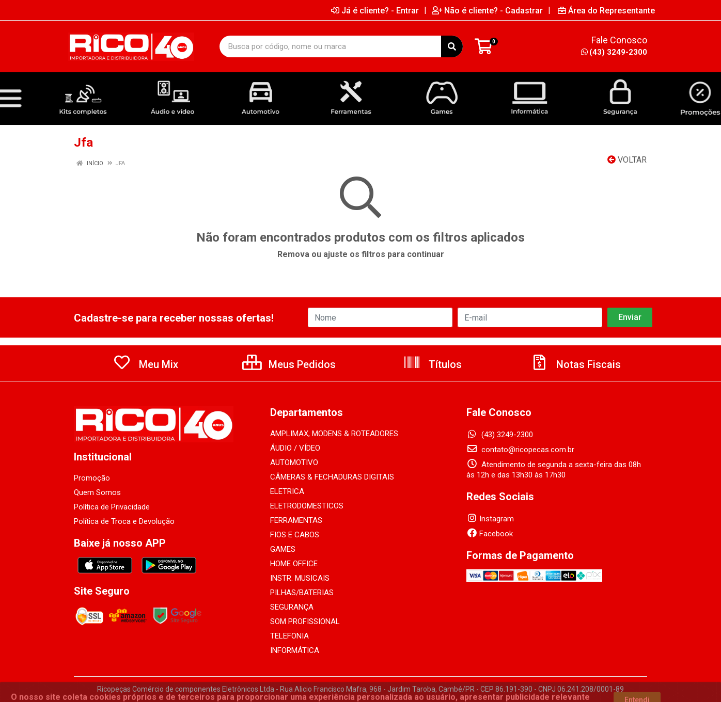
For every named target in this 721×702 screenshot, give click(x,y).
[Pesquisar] (452, 46)
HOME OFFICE (294, 563)
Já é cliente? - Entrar (375, 10)
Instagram (490, 518)
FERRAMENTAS (296, 520)
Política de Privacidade (112, 507)
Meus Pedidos (289, 364)
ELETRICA (287, 491)
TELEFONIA (289, 636)
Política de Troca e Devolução (124, 521)
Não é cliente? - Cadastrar (487, 10)
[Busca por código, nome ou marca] (331, 46)
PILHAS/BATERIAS (302, 592)
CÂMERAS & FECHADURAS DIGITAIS (332, 477)
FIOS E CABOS (294, 534)
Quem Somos (97, 492)
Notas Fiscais (575, 364)
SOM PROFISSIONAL (305, 621)
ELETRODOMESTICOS (306, 505)
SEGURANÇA (292, 607)
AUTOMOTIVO (294, 462)
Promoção (92, 478)
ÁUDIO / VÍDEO (295, 448)
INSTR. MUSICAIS (300, 578)
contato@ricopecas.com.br (520, 449)
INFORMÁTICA (294, 650)
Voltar (627, 160)
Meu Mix (145, 364)
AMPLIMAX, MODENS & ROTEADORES (334, 433)
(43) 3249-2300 (614, 52)
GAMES (282, 549)
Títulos (432, 364)
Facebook (489, 533)
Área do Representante (606, 10)
